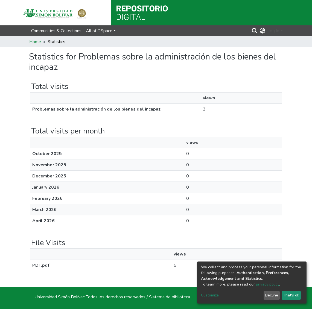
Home (35, 42)
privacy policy (267, 284)
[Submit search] (254, 31)
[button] (262, 31)
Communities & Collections (56, 31)
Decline (271, 295)
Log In (273, 31)
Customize (210, 295)
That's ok (291, 295)
